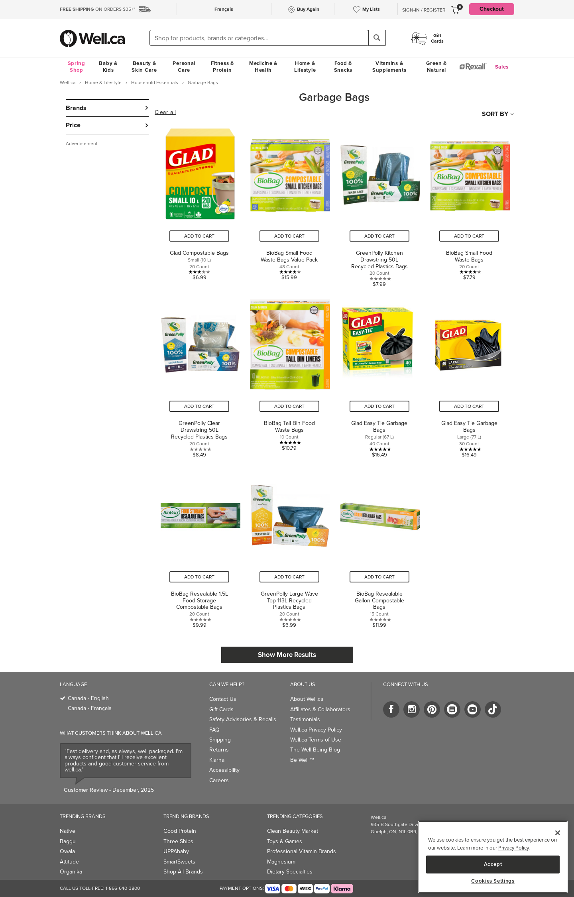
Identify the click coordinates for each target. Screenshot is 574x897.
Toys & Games (284, 841)
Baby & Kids (108, 66)
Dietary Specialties (290, 871)
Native (67, 831)
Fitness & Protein (222, 66)
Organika (71, 871)
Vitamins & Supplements (389, 66)
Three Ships (178, 841)
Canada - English (88, 698)
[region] (493, 857)
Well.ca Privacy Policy (316, 730)
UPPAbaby (176, 851)
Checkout (492, 9)
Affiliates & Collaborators (320, 709)
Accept (493, 864)
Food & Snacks (343, 66)
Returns (219, 750)
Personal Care (184, 66)
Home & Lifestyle (305, 66)
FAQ (214, 730)
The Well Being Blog (315, 750)
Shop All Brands (183, 871)
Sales (502, 66)
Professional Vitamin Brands (301, 851)
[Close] (557, 833)
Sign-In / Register (423, 10)
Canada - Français (90, 708)
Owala (67, 851)
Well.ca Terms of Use (315, 740)
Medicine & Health (263, 66)
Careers (219, 780)
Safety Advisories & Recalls (242, 719)
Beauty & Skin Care (144, 66)
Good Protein (179, 831)
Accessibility (224, 770)
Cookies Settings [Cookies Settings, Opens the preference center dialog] (493, 881)
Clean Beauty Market (292, 831)
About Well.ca (306, 699)
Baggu (68, 841)
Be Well (302, 760)
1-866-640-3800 (123, 888)
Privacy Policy (513, 848)
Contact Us (222, 699)
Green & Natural (436, 66)
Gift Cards (221, 709)
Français (223, 9)
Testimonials (305, 719)
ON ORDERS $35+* (97, 9)
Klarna (216, 760)
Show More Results (287, 655)
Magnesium (281, 862)
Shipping (220, 740)
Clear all (165, 112)
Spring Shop (76, 66)
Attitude (69, 862)
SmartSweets (179, 862)
